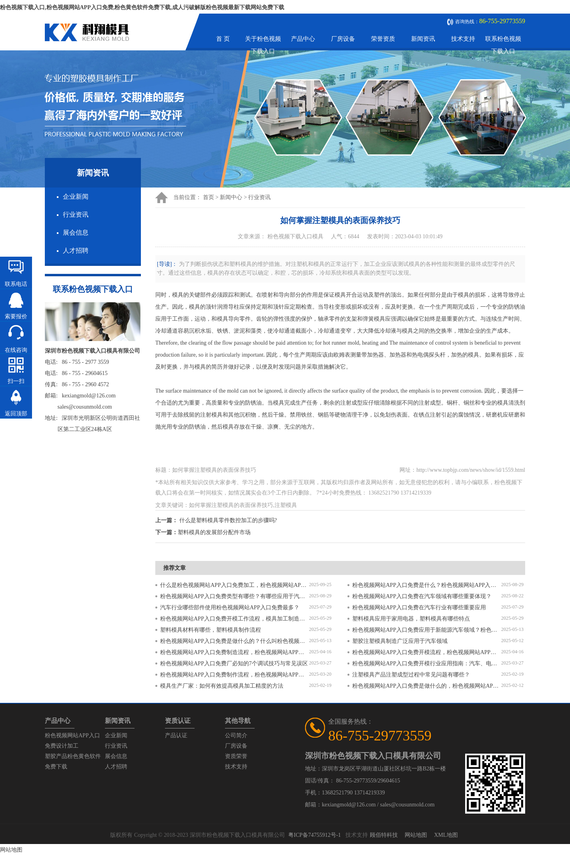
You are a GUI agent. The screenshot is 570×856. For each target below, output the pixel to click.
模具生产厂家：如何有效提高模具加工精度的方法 (221, 686)
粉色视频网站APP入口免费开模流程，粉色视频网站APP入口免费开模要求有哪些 (426, 652)
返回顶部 (16, 414)
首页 (208, 197)
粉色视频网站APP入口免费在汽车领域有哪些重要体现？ (422, 596)
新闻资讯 (423, 39)
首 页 (223, 39)
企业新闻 (75, 196)
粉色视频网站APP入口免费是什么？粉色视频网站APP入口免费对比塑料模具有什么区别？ (426, 585)
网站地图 (416, 835)
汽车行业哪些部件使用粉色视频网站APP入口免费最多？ (229, 608)
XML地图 (446, 835)
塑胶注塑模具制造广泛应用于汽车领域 (400, 641)
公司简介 (236, 735)
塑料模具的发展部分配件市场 (214, 532)
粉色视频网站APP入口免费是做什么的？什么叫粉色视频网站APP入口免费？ (234, 641)
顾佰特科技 (384, 835)
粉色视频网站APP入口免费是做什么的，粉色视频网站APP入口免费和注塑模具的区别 (426, 686)
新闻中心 (231, 197)
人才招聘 (75, 250)
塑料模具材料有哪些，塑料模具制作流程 (210, 630)
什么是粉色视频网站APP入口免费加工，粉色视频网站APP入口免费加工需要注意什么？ (234, 585)
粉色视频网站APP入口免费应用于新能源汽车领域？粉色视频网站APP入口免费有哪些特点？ (426, 630)
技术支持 (463, 39)
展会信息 (75, 232)
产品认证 (176, 735)
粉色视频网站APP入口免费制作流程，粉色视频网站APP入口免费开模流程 (234, 675)
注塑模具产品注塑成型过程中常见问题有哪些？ (411, 675)
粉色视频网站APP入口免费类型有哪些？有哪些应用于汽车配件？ (234, 596)
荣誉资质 (383, 39)
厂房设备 (343, 39)
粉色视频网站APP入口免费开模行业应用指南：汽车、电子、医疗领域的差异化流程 (426, 663)
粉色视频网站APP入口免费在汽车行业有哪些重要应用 (419, 608)
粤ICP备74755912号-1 (314, 835)
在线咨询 (16, 350)
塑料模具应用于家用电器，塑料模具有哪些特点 (411, 619)
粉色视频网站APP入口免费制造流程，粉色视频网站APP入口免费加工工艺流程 (234, 652)
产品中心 (303, 39)
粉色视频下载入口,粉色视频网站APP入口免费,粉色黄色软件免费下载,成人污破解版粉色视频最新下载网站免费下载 (142, 7)
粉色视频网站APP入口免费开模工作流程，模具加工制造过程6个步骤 (234, 619)
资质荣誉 (236, 756)
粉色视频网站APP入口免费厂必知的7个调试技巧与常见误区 (234, 663)
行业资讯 (75, 214)
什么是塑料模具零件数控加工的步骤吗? (228, 520)
